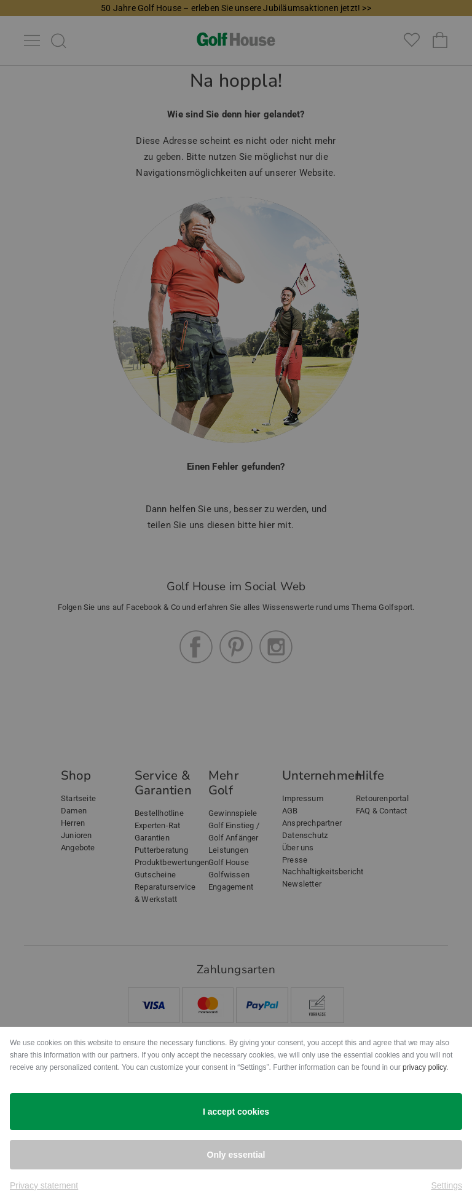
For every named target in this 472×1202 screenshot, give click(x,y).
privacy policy (424, 1067)
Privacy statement (44, 1185)
